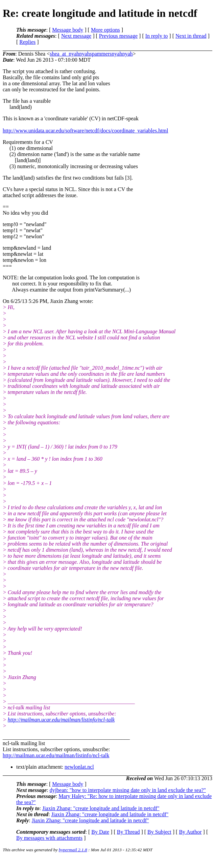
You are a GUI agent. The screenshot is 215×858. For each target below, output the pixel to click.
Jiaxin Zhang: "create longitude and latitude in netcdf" (101, 808)
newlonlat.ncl (79, 767)
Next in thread (191, 36)
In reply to (156, 36)
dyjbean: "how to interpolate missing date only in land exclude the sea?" (128, 790)
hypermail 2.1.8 (73, 849)
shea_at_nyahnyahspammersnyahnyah (91, 54)
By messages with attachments (49, 838)
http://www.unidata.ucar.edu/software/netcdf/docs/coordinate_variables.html (85, 130)
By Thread (128, 832)
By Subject (159, 832)
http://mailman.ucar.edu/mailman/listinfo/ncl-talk (61, 720)
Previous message (118, 36)
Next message (76, 36)
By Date (100, 832)
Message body (67, 30)
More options (105, 30)
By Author (190, 832)
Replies (27, 42)
